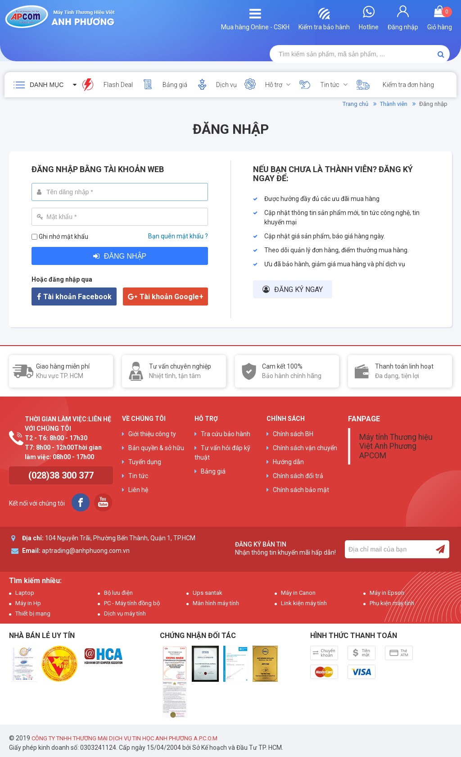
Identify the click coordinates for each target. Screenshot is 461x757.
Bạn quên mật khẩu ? (178, 236)
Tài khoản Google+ (171, 296)
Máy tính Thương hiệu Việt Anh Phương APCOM (396, 446)
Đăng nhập (125, 256)
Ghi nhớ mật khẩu (63, 236)
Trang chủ (355, 103)
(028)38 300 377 (61, 475)
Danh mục (46, 84)
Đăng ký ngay (298, 289)
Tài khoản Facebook (77, 296)
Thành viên (393, 103)
